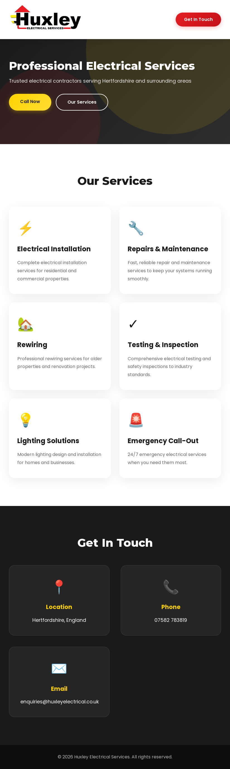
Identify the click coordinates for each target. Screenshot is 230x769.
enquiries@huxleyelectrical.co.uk (59, 701)
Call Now (30, 101)
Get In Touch (198, 19)
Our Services (81, 102)
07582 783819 (170, 620)
